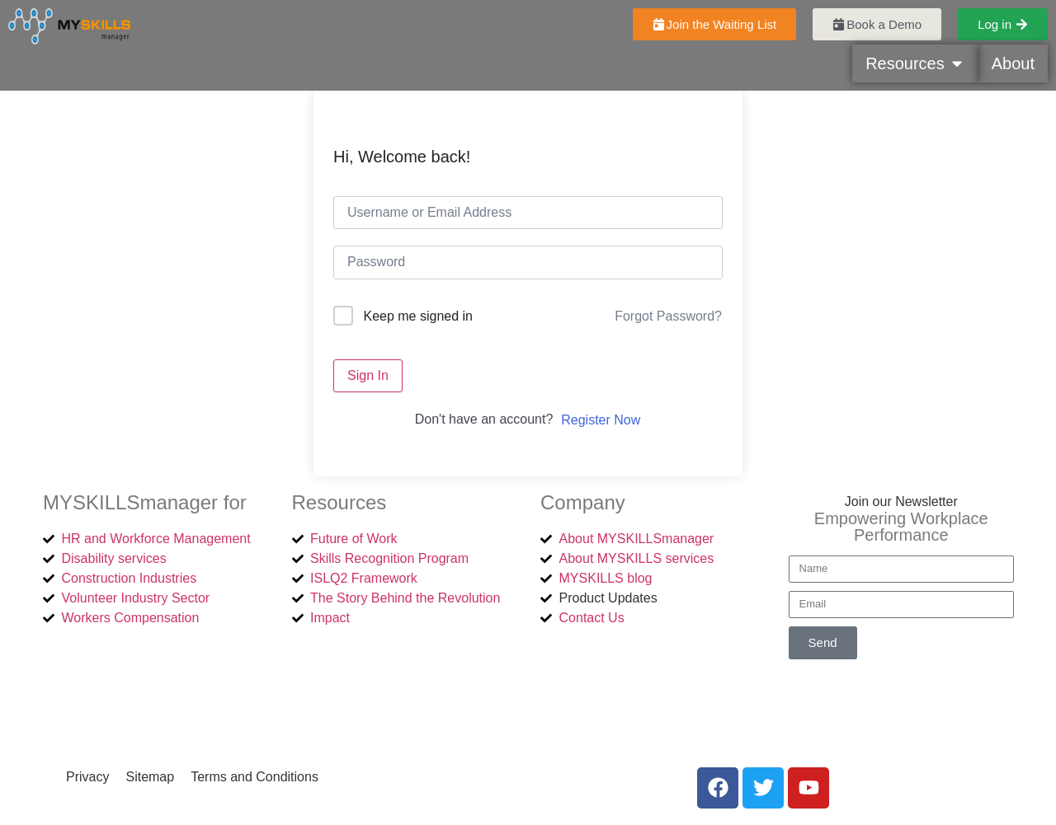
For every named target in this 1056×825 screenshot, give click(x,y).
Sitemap (149, 777)
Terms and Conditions (254, 777)
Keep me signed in (418, 316)
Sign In (368, 375)
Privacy (87, 777)
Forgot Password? (668, 316)
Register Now (600, 420)
